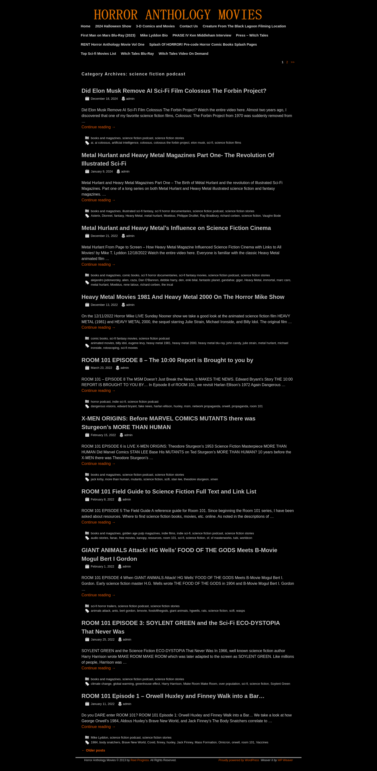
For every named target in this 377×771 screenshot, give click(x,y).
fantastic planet (209, 280)
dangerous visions (103, 406)
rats (204, 610)
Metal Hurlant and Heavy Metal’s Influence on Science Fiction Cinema (176, 228)
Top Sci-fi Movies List (98, 54)
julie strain (249, 343)
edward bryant (127, 406)
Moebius (169, 215)
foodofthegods (158, 610)
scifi (167, 479)
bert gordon (127, 610)
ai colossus (102, 142)
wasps (240, 610)
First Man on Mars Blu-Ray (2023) (108, 35)
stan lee (176, 479)
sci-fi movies (129, 348)
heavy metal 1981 (158, 343)
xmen (214, 479)
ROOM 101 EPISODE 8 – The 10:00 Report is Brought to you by (167, 360)
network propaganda (206, 406)
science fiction (251, 215)
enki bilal (192, 280)
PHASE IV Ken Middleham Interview (202, 35)
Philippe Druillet (187, 215)
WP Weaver (285, 760)
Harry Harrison (172, 683)
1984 (94, 742)
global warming (123, 683)
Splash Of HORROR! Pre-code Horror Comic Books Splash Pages (203, 44)
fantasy (119, 215)
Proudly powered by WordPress (239, 760)
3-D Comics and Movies (155, 26)
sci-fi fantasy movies (193, 275)
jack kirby (97, 479)
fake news (145, 406)
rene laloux (131, 284)
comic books (130, 275)
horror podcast (101, 401)
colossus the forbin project (171, 142)
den (181, 280)
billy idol (121, 343)
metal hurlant (153, 215)
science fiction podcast (137, 138)
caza (133, 280)
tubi (235, 538)
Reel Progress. (140, 760)
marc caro (283, 280)
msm (187, 406)
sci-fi (210, 142)
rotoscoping (111, 348)
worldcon (246, 538)
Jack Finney (185, 742)
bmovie (142, 610)
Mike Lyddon (99, 737)
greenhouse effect (147, 683)
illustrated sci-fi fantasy (137, 211)
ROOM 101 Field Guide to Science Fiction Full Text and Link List (169, 491)
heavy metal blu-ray (211, 343)
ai (92, 142)
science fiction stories (169, 138)
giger (239, 280)
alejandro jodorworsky (105, 280)
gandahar (227, 280)
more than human (117, 479)
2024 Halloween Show (113, 26)
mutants (136, 479)
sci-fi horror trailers (103, 606)
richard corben (230, 215)
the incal (167, 284)
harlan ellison (163, 406)
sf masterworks (221, 538)
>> (293, 62)
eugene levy (136, 343)
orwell (226, 406)
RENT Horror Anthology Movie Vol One (113, 44)
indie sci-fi (119, 401)
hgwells (194, 610)
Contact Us (189, 26)
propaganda (240, 406)
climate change (101, 683)
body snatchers (109, 742)
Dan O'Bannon (148, 280)
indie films (168, 533)
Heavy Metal (134, 215)
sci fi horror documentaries (173, 211)
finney (161, 742)
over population (229, 683)
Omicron (224, 742)
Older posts (93, 750)
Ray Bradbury (209, 215)
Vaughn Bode (272, 215)
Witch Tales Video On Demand (183, 54)
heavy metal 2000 (184, 343)
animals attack (101, 610)
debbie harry (168, 280)
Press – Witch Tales (252, 35)
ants (115, 610)
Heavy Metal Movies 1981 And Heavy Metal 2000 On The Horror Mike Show (183, 297)
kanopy (141, 538)
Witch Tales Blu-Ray (137, 54)
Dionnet (107, 215)
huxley (178, 406)
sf (208, 538)
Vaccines (262, 742)
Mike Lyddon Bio (154, 35)
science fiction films (228, 142)
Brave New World (134, 742)
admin (130, 98)
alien (125, 280)
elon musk (198, 142)
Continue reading (99, 127)
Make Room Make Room (200, 683)
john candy (233, 343)
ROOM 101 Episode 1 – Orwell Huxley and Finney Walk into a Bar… (173, 696)
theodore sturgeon (196, 479)
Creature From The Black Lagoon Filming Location (244, 26)
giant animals (179, 610)
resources (155, 538)
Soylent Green (280, 683)
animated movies (102, 343)
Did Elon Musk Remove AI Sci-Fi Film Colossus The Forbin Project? (174, 90)
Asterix (95, 215)
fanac (113, 538)
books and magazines (106, 138)
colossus (146, 142)
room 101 (256, 406)
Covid (151, 742)
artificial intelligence (125, 142)
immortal (269, 280)
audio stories (99, 538)
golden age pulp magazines (141, 533)
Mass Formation (206, 742)
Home (85, 26)
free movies (127, 538)
